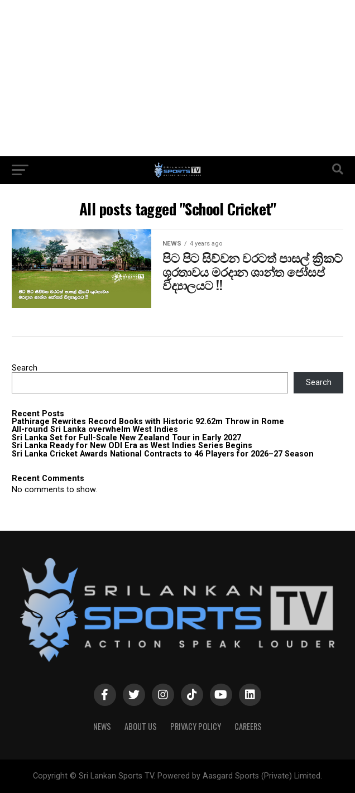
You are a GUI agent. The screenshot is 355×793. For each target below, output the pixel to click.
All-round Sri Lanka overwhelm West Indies (95, 429)
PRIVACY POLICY (195, 726)
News (102, 726)
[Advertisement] (177, 78)
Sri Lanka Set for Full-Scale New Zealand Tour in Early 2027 (126, 438)
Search (24, 368)
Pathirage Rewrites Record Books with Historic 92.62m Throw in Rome (148, 421)
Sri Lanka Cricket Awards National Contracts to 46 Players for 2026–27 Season (163, 454)
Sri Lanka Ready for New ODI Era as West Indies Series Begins (132, 445)
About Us (140, 726)
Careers (248, 726)
